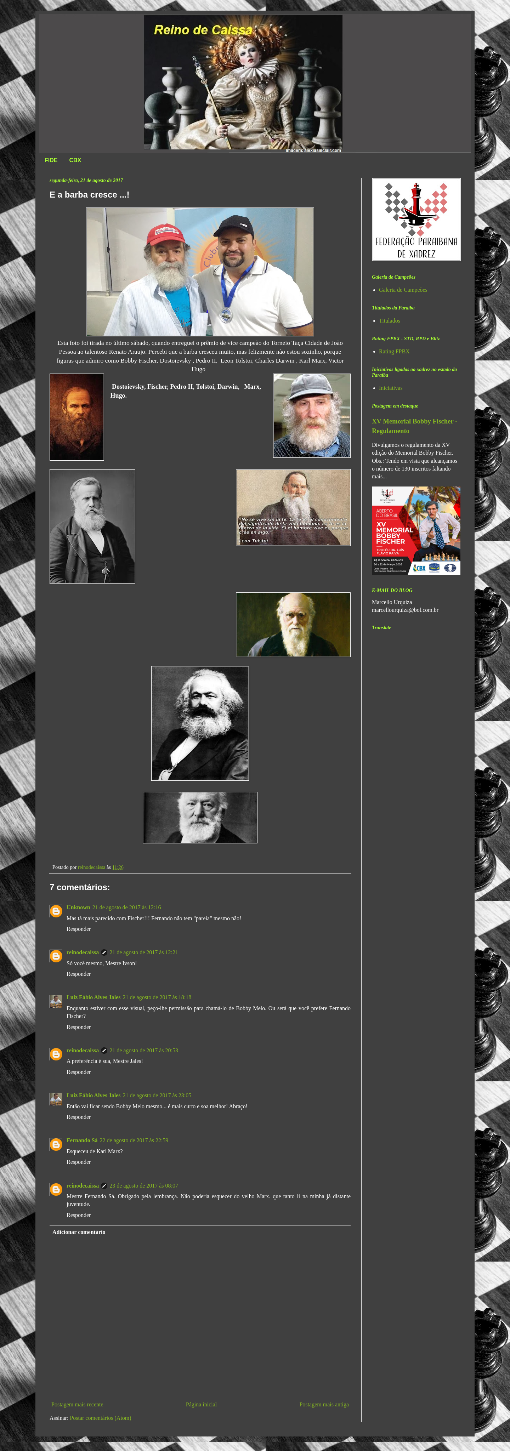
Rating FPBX (394, 351)
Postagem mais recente (77, 1404)
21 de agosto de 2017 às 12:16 (126, 907)
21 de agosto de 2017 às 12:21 (143, 952)
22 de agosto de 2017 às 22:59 (134, 1140)
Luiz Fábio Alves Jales (93, 997)
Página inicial (201, 1404)
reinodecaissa (83, 952)
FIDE (51, 160)
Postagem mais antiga (324, 1404)
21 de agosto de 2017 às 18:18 (157, 997)
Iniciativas (391, 388)
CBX (75, 160)
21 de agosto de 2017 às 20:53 (143, 1050)
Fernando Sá (82, 1140)
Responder (79, 929)
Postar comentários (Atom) (100, 1418)
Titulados (389, 321)
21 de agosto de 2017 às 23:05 (157, 1095)
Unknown (78, 907)
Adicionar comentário (78, 1232)
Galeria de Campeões (403, 290)
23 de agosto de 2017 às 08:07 (143, 1186)
